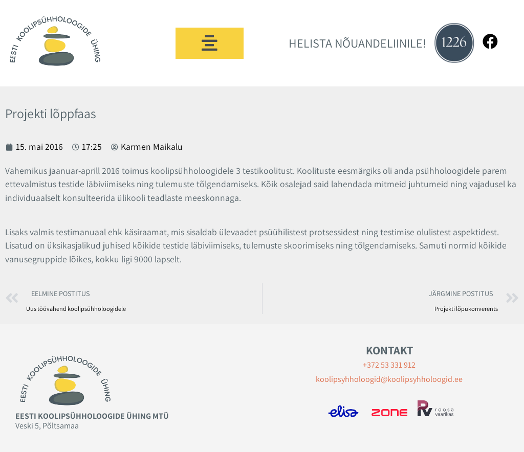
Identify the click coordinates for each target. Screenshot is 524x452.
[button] (209, 43)
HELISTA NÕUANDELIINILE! (357, 43)
